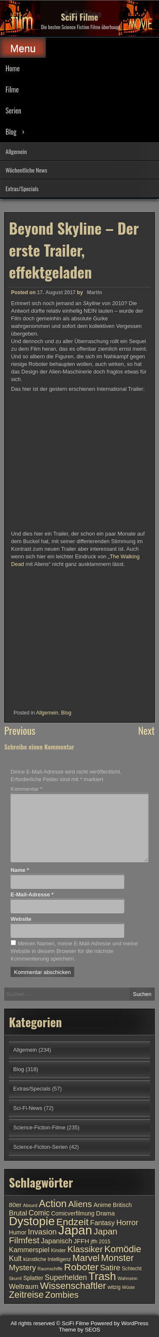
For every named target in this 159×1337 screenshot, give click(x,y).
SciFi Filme (79, 17)
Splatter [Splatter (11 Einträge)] (33, 1278)
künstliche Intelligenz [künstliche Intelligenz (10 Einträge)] (47, 1259)
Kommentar (26, 789)
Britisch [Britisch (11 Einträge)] (122, 1205)
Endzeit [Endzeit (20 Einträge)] (72, 1221)
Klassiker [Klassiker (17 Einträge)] (85, 1249)
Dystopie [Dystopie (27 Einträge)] (32, 1221)
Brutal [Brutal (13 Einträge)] (18, 1213)
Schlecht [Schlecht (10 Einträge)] (132, 1269)
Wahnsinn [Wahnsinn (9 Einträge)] (127, 1278)
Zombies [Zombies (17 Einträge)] (61, 1294)
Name (20, 870)
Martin (94, 292)
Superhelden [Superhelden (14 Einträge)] (66, 1277)
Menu (23, 48)
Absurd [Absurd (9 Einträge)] (30, 1205)
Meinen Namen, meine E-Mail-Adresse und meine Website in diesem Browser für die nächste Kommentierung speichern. (74, 951)
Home (13, 68)
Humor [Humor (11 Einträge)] (17, 1232)
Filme (12, 89)
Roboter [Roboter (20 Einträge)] (81, 1266)
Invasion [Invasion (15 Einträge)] (42, 1231)
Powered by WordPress (119, 1323)
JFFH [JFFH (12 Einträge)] (81, 1241)
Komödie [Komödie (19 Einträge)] (122, 1249)
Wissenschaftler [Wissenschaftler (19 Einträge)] (73, 1285)
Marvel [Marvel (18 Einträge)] (86, 1258)
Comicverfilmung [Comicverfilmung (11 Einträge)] (73, 1213)
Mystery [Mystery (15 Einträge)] (22, 1267)
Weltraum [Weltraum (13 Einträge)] (24, 1286)
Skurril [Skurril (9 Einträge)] (15, 1278)
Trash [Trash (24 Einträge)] (102, 1276)
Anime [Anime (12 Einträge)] (102, 1205)
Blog (11, 132)
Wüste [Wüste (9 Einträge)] (128, 1287)
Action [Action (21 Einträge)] (53, 1203)
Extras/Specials (22, 188)
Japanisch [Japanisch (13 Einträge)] (57, 1241)
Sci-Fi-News (27, 1108)
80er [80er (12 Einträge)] (15, 1205)
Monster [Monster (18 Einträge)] (117, 1258)
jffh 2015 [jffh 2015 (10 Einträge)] (101, 1242)
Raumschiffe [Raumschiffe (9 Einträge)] (50, 1268)
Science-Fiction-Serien (40, 1147)
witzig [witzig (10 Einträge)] (114, 1287)
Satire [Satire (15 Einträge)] (110, 1267)
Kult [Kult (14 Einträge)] (15, 1258)
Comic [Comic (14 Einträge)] (39, 1213)
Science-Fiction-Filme (39, 1127)
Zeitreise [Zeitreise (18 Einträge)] (26, 1295)
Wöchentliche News (26, 169)
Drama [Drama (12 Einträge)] (105, 1213)
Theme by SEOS (79, 1329)
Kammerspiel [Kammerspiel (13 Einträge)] (29, 1249)
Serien (13, 111)
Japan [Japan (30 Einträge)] (75, 1230)
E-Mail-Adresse (32, 894)
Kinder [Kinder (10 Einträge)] (58, 1250)
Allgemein (16, 151)
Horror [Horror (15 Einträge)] (127, 1222)
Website (21, 919)
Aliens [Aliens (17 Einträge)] (80, 1204)
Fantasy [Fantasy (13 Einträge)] (102, 1222)
